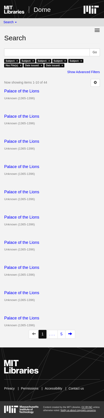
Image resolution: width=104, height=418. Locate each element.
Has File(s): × (13, 65)
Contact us (76, 388)
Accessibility (53, 388)
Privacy (9, 388)
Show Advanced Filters (83, 72)
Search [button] (10, 22)
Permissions (29, 388)
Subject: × (11, 60)
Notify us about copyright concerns (78, 410)
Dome (42, 9)
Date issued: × (33, 65)
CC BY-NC (87, 407)
